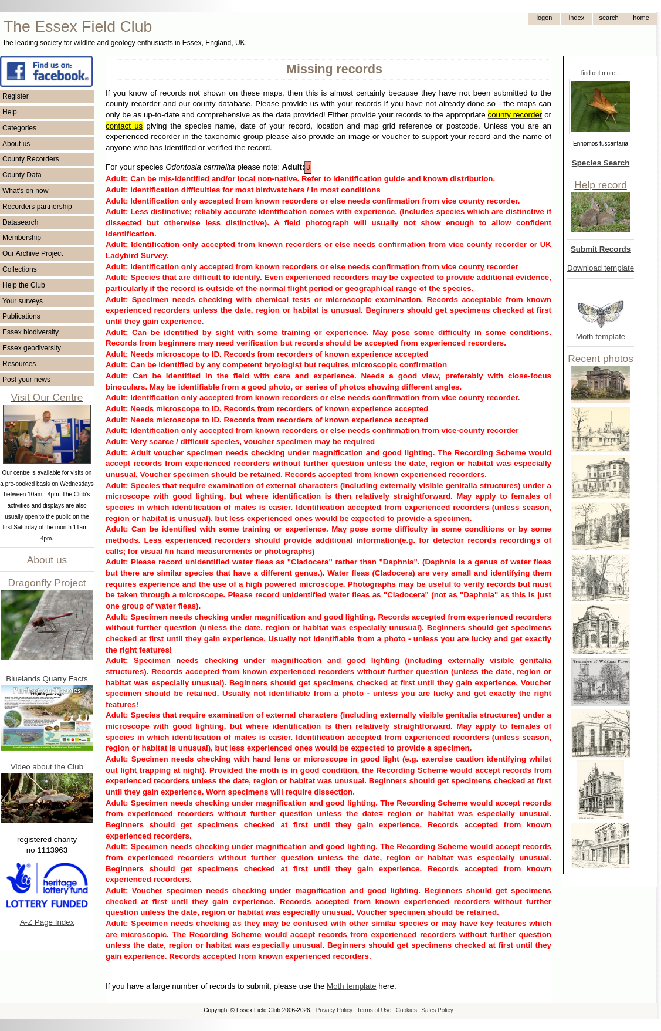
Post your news (26, 380)
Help (9, 112)
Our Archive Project (32, 253)
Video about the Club (47, 766)
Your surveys (22, 301)
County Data (22, 175)
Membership (21, 238)
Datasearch (20, 222)
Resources (19, 364)
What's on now (25, 191)
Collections (19, 269)
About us (16, 144)
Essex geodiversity (31, 348)
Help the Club (23, 285)
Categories (19, 128)
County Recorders (30, 159)
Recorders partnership (37, 206)
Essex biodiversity (30, 332)
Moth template (600, 336)
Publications (21, 316)
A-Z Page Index (47, 922)
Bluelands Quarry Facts (46, 678)
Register (15, 96)
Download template (600, 267)
